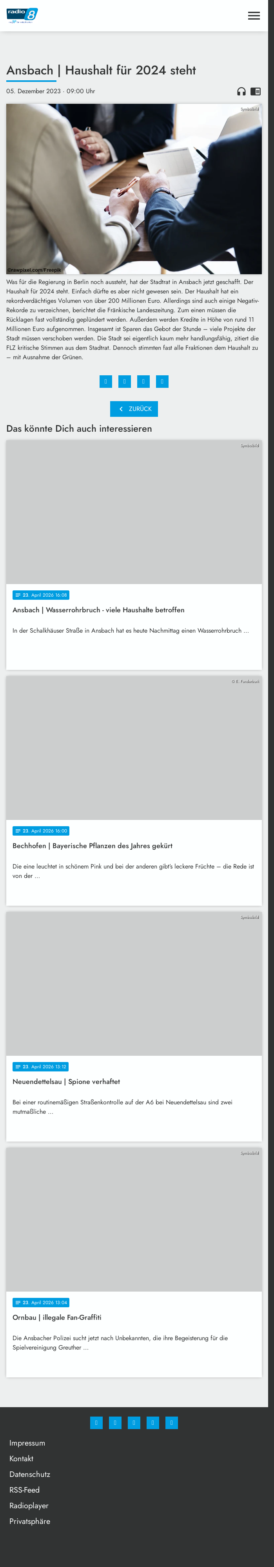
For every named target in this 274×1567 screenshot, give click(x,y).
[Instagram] (115, 1423)
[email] (171, 1423)
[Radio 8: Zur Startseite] (70, 16)
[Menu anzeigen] (254, 16)
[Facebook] (96, 1423)
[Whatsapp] (134, 1423)
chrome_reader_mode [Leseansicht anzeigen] (255, 91)
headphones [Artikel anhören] (241, 91)
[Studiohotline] (153, 1423)
